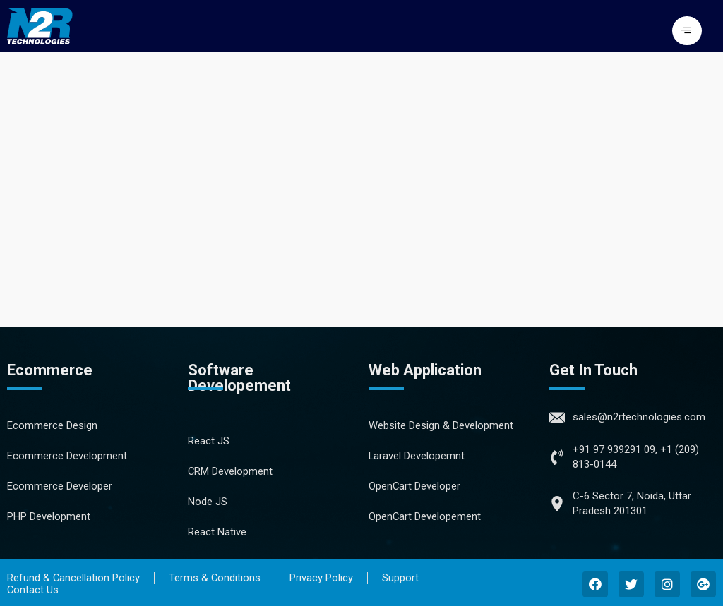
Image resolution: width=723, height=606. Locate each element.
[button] (687, 30)
